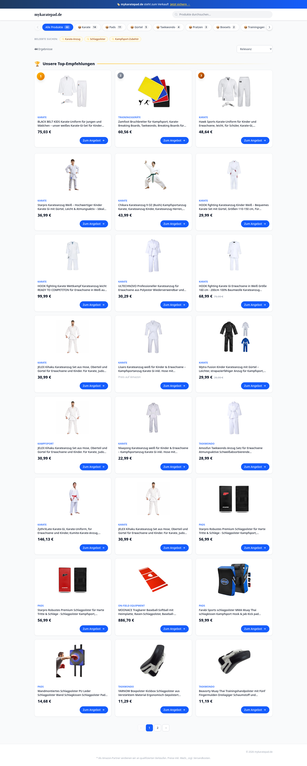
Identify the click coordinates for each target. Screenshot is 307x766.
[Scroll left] (37, 27)
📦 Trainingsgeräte (259, 27)
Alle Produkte (57, 27)
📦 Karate (88, 27)
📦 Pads (114, 27)
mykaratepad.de (48, 14)
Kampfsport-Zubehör (125, 39)
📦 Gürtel (139, 27)
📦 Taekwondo (168, 27)
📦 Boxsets (226, 27)
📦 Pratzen (199, 27)
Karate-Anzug (71, 39)
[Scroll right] (269, 27)
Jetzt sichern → (180, 4)
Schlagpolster (96, 39)
